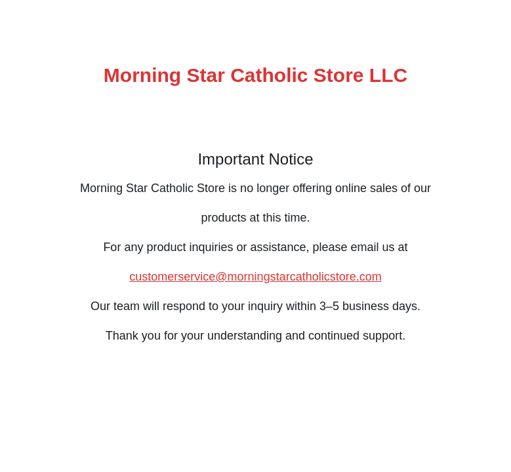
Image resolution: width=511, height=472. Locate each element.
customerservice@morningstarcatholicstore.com (255, 276)
